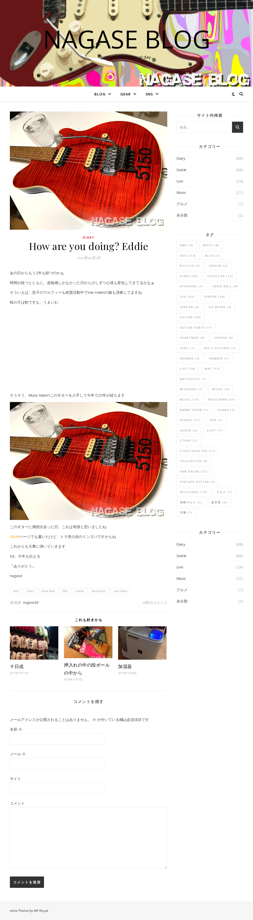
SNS (149, 93)
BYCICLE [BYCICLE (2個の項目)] (190, 266)
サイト (15, 778)
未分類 (182, 215)
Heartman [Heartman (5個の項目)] (192, 337)
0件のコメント (155, 602)
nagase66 (31, 602)
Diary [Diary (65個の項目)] (189, 276)
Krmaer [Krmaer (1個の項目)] (219, 358)
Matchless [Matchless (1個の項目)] (193, 379)
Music (181, 192)
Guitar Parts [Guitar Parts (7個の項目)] (196, 327)
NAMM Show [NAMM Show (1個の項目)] (194, 410)
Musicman (99, 591)
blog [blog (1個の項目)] (213, 255)
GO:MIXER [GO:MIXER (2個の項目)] (220, 307)
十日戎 (17, 666)
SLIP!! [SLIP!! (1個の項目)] (215, 430)
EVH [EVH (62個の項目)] (187, 296)
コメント (17, 803)
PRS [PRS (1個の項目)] (216, 420)
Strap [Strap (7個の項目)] (188, 440)
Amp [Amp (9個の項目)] (186, 245)
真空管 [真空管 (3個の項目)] (219, 502)
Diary (88, 237)
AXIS (16, 591)
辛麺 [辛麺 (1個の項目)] (186, 512)
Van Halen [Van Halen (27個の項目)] (193, 471)
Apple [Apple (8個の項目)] (211, 245)
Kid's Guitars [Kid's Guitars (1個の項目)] (220, 348)
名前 (16, 729)
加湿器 (125, 666)
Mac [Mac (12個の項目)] (212, 368)
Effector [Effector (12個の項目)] (220, 276)
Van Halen (120, 591)
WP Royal (41, 910)
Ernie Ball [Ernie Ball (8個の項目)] (225, 286)
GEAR (125, 93)
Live (179, 181)
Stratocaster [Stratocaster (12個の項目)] (198, 451)
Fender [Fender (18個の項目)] (214, 296)
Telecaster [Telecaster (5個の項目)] (194, 461)
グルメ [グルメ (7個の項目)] (224, 492)
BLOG (99, 93)
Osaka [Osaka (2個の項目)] (226, 410)
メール (18, 753)
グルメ (182, 203)
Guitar (79, 591)
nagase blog (126, 38)
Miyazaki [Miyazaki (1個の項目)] (191, 389)
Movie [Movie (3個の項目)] (220, 389)
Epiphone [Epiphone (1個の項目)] (191, 286)
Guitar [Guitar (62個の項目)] (190, 317)
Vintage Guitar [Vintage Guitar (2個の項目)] (197, 482)
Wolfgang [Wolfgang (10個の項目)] (193, 492)
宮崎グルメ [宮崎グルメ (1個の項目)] (191, 502)
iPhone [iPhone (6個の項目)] (223, 337)
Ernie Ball (48, 591)
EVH (65, 591)
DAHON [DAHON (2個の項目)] (218, 266)
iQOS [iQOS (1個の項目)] (187, 348)
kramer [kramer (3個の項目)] (190, 358)
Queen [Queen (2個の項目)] (189, 430)
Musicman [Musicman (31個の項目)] (221, 399)
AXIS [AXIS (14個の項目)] (188, 255)
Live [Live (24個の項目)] (187, 368)
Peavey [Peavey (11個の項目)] (190, 420)
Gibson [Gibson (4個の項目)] (189, 307)
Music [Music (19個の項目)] (189, 399)
